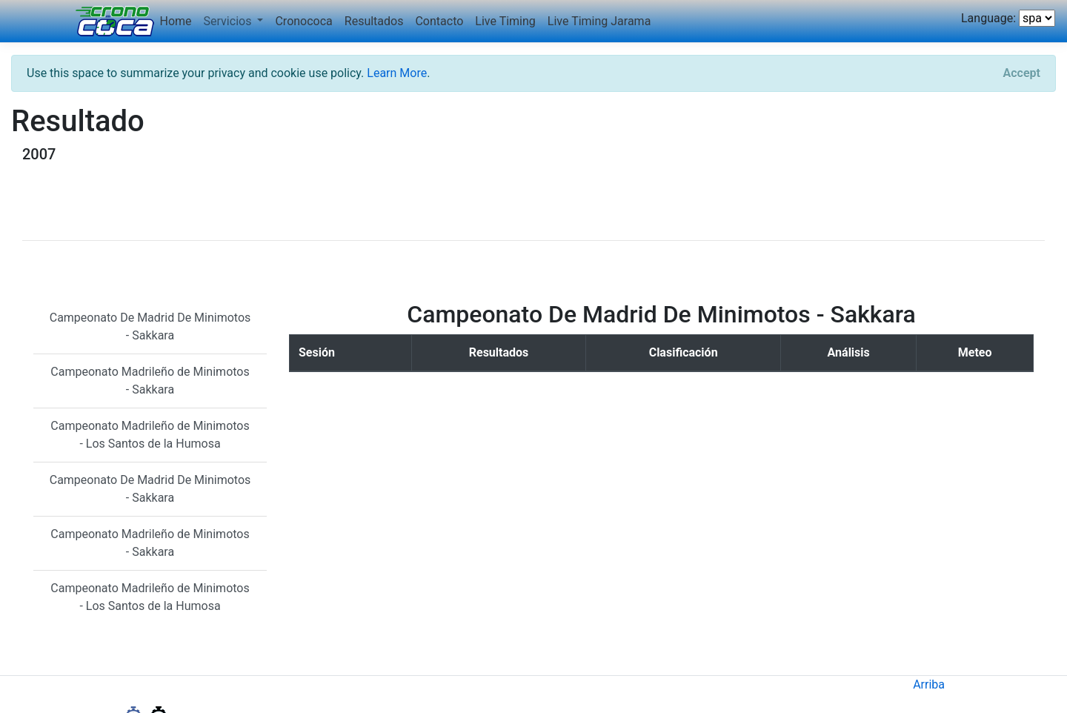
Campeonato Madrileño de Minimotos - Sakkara (149, 381)
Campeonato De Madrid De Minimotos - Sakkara (150, 326)
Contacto (439, 21)
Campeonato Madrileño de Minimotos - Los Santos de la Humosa (149, 435)
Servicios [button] (229, 21)
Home (176, 21)
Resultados (374, 21)
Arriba (929, 684)
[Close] (1021, 73)
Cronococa (303, 21)
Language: (988, 18)
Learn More (397, 73)
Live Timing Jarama (599, 21)
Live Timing (505, 21)
